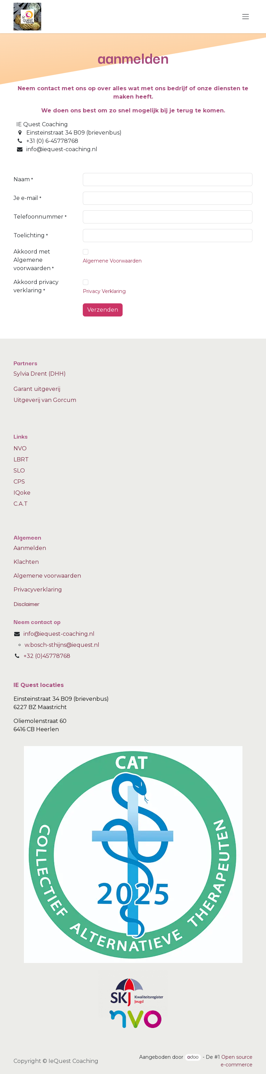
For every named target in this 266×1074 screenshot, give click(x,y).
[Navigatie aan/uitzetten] (245, 17)
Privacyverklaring (38, 589)
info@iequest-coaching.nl (59, 634)
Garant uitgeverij (37, 389)
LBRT (21, 459)
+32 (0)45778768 (47, 656)
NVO (20, 448)
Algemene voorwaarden (47, 575)
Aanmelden (30, 548)
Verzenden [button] (102, 309)
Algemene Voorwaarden (112, 261)
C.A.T (21, 504)
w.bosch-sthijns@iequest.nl (62, 645)
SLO (19, 470)
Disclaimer (26, 603)
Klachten (26, 562)
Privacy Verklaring (104, 291)
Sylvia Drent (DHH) (40, 373)
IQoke (22, 492)
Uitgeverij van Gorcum (45, 400)
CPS (19, 481)
